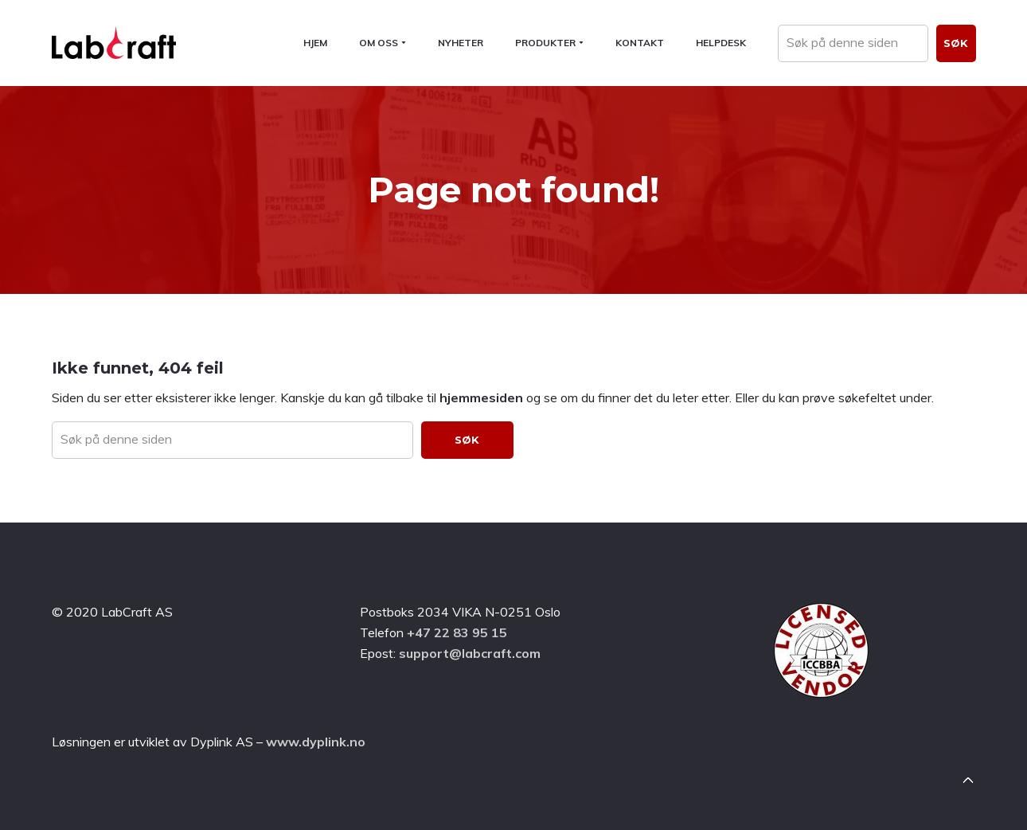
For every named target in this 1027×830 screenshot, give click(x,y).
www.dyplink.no (315, 742)
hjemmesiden (481, 397)
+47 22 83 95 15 (457, 632)
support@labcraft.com (470, 653)
